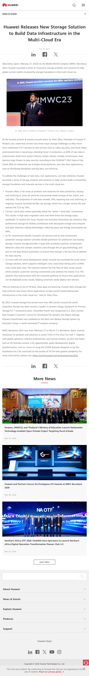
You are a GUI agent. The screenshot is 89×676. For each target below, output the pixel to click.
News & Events (44, 14)
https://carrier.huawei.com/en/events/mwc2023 (55, 355)
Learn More (44, 562)
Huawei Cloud (44, 641)
